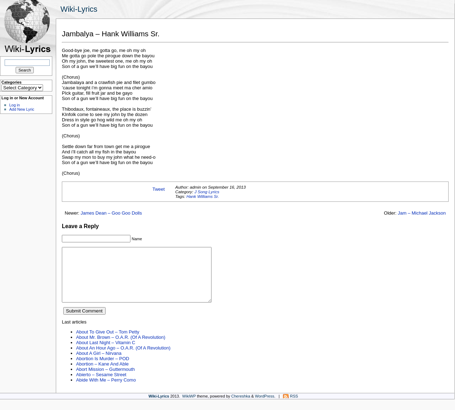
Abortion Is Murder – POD (102, 369)
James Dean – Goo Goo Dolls (111, 213)
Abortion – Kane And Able (102, 374)
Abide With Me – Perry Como (106, 390)
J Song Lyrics (206, 191)
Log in (14, 105)
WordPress (264, 407)
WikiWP (189, 407)
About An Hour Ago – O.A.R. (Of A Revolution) (123, 358)
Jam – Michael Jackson (422, 213)
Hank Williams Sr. (202, 196)
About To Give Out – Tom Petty (107, 342)
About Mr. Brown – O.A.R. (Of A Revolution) (120, 348)
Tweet (158, 189)
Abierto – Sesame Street (101, 385)
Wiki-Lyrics (78, 9)
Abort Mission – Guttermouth (105, 380)
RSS (294, 407)
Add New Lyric (21, 109)
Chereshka (240, 407)
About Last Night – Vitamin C (105, 353)
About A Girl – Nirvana (99, 364)
